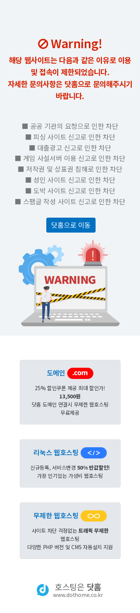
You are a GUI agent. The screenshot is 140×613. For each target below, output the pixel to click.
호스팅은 (78, 589)
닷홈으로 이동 (70, 225)
